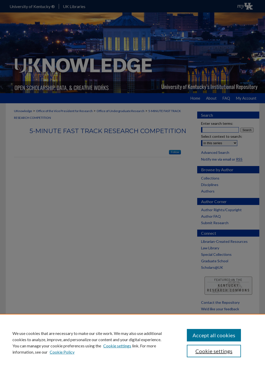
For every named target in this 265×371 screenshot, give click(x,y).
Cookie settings (117, 345)
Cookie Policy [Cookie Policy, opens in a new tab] (62, 351)
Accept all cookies (214, 335)
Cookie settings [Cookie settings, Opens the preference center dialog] (213, 351)
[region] (132, 342)
